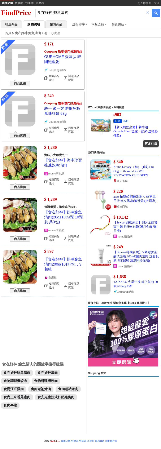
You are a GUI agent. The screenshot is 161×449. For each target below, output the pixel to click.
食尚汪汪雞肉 (14, 389)
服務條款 (99, 441)
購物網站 (33, 24)
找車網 (29, 3)
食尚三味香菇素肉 (17, 397)
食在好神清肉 (48, 372)
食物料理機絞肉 (46, 381)
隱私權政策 (111, 441)
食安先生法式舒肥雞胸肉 (56, 397)
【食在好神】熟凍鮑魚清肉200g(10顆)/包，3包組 (63, 264)
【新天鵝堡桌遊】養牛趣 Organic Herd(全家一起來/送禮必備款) (135, 131)
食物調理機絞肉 (15, 381)
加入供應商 (144, 3)
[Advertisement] (123, 72)
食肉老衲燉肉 (68, 389)
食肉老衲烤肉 (41, 389)
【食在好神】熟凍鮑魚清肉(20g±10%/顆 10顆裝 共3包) (63, 217)
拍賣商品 (56, 24)
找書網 (19, 3)
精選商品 (11, 24)
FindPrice (16, 13)
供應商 (40, 3)
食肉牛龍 (10, 405)
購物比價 (7, 3)
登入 (157, 3)
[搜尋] (91, 12)
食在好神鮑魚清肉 (17, 372)
